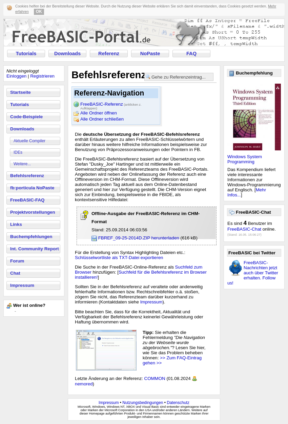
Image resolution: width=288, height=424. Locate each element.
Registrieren (42, 76)
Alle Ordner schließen (102, 119)
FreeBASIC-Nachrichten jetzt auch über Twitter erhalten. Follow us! (252, 272)
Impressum (22, 285)
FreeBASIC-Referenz (110, 105)
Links (16, 224)
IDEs (18, 152)
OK (39, 11)
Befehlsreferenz (27, 175)
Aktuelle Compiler (29, 141)
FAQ (191, 53)
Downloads (67, 53)
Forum (17, 260)
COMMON (154, 378)
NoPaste (150, 53)
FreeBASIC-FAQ (27, 200)
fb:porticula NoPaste (32, 187)
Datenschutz (178, 402)
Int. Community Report (34, 248)
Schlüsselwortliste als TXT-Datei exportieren (119, 257)
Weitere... (22, 164)
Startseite (20, 92)
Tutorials (26, 53)
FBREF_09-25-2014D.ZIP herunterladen (138, 237)
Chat (15, 273)
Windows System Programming (244, 159)
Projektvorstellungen (32, 212)
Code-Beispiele (26, 116)
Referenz (108, 53)
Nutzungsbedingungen (142, 402)
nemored (84, 383)
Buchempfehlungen (31, 236)
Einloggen (16, 76)
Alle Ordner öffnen (98, 112)
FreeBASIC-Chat (244, 229)
